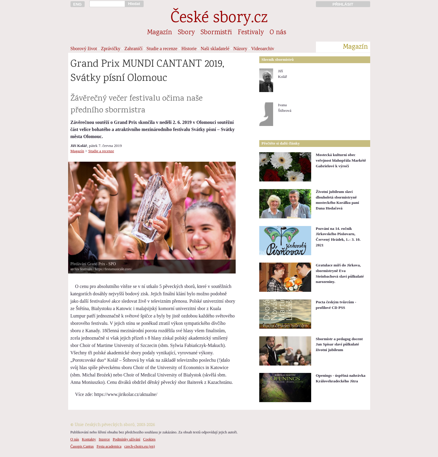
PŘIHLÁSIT (342, 4)
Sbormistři (216, 32)
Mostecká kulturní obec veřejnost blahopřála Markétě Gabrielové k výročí (341, 160)
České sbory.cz (219, 18)
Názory (240, 48)
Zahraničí (133, 48)
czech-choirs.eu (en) (139, 446)
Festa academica (108, 446)
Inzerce (104, 439)
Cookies (149, 439)
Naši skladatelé (215, 48)
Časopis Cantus (82, 446)
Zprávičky (110, 48)
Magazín (159, 32)
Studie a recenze (162, 48)
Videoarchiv (262, 48)
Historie (189, 48)
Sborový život (83, 48)
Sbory (186, 32)
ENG (77, 4)
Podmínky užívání (126, 439)
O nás (278, 32)
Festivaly (251, 32)
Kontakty (89, 439)
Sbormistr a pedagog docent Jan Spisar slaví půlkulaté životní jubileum (339, 344)
